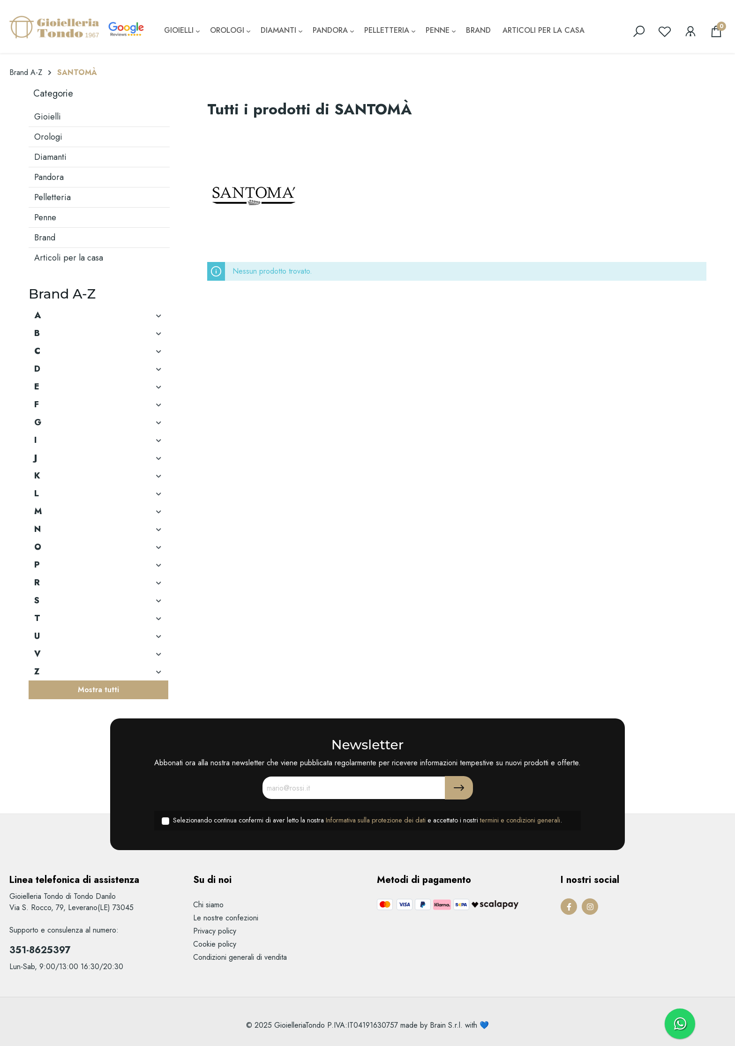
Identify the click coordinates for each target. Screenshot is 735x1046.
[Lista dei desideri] (664, 31)
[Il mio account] (690, 31)
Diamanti (50, 157)
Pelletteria (52, 197)
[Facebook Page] (569, 906)
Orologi (48, 137)
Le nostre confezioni (225, 917)
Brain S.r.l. (446, 1025)
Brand (44, 238)
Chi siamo (208, 904)
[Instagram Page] (590, 906)
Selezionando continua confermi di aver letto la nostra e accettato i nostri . (367, 820)
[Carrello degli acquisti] (716, 31)
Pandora (49, 177)
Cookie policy (214, 944)
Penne (45, 217)
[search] (639, 31)
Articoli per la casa (68, 258)
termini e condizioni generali (520, 820)
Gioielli (47, 117)
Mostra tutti (98, 689)
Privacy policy (214, 931)
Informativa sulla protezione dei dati (376, 820)
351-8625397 (39, 950)
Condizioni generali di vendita (240, 957)
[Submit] (459, 787)
